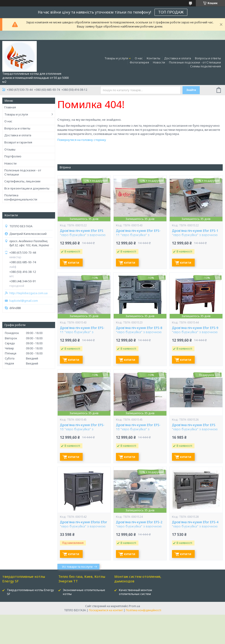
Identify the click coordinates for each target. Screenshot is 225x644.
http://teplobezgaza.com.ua (28, 293)
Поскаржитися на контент (106, 610)
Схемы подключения (205, 66)
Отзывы (9, 149)
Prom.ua (134, 606)
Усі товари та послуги (77, 567)
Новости (159, 62)
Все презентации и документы (26, 188)
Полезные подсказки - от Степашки (195, 62)
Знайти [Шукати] (191, 90)
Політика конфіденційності (143, 610)
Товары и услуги (116, 58)
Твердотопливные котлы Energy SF (30, 592)
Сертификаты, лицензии (22, 181)
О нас (139, 58)
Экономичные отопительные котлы (84, 592)
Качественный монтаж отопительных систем (135, 592)
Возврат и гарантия (18, 142)
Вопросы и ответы (208, 58)
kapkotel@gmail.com (23, 301)
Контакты (153, 58)
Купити (73, 262)
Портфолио (12, 156)
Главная (10, 107)
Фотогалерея (139, 62)
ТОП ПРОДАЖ (171, 12)
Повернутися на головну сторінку (81, 140)
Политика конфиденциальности (20, 197)
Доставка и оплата (177, 58)
